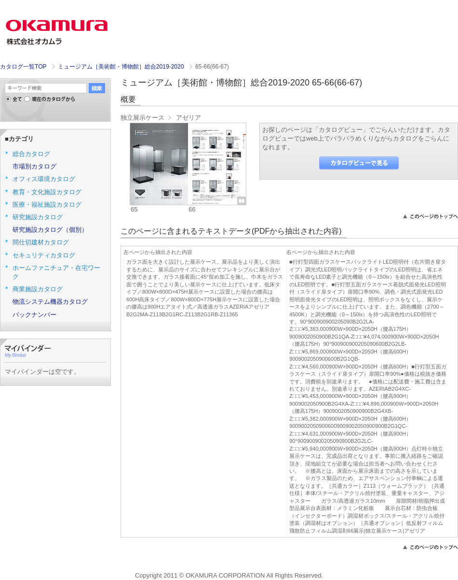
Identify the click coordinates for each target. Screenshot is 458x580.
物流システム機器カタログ (50, 301)
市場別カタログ (34, 166)
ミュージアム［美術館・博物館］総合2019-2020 (122, 66)
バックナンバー (34, 314)
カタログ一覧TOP (23, 66)
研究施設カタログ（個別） (50, 229)
